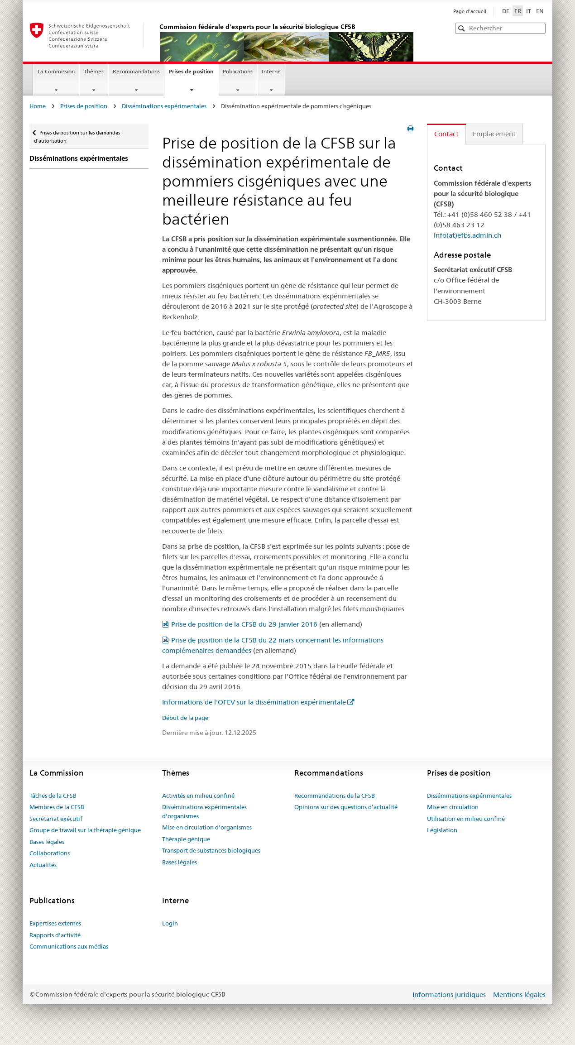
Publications (238, 71)
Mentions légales (519, 994)
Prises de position (193, 74)
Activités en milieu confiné (198, 795)
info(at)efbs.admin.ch (467, 235)
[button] (538, 28)
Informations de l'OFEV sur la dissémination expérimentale (254, 702)
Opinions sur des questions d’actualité (346, 806)
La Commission (56, 71)
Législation (442, 830)
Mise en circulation (453, 806)
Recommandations (136, 71)
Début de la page (185, 717)
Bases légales (46, 841)
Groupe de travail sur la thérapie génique (85, 830)
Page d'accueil (469, 11)
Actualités (43, 864)
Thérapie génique (186, 839)
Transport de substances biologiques (211, 850)
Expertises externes (55, 923)
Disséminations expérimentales (164, 106)
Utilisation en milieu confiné (466, 818)
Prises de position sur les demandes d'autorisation (77, 134)
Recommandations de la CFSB (334, 795)
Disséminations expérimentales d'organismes (204, 811)
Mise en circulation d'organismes (207, 827)
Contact (446, 133)
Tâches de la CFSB (53, 795)
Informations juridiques (450, 994)
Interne (271, 71)
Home (37, 106)
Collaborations (49, 853)
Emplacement (494, 133)
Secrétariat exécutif (55, 818)
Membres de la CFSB (56, 806)
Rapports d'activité (55, 935)
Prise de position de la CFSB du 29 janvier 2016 (244, 624)
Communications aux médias (68, 946)
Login (170, 923)
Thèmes (94, 71)
